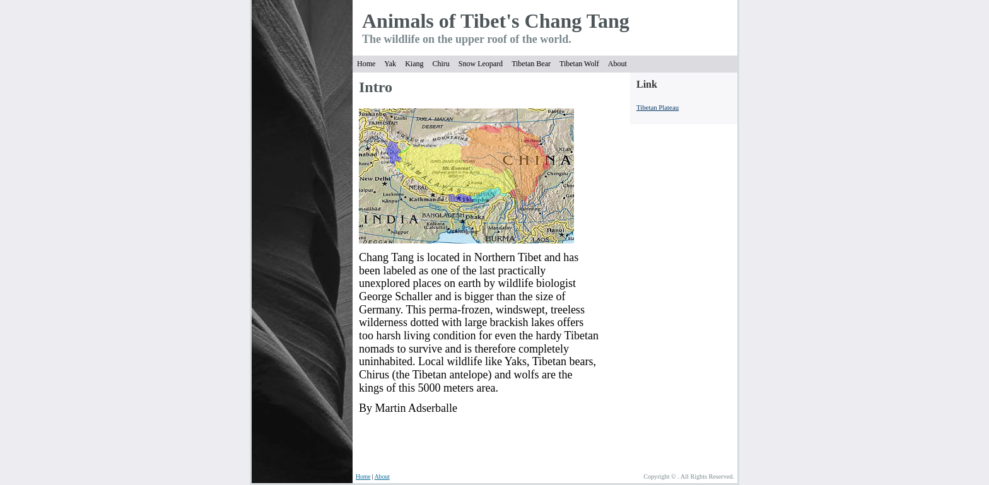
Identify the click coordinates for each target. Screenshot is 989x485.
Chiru (440, 63)
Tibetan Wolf (579, 63)
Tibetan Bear (531, 63)
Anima (391, 20)
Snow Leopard (481, 63)
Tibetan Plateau (657, 107)
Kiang (414, 63)
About (617, 63)
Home (366, 63)
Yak (390, 63)
